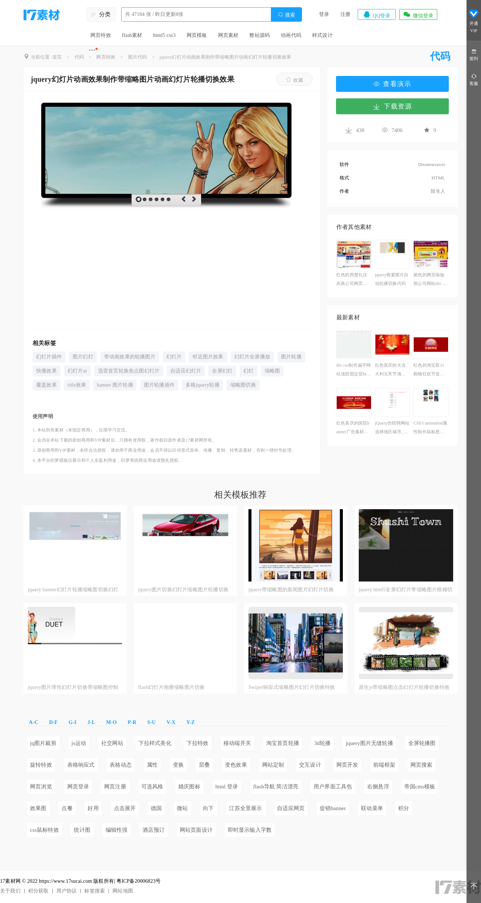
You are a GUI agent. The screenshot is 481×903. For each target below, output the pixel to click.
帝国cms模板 (419, 786)
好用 (93, 808)
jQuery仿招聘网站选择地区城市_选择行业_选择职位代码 (392, 428)
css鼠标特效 (44, 830)
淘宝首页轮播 (282, 743)
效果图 (38, 808)
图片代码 (137, 57)
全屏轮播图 (422, 743)
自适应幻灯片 (185, 371)
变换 (178, 765)
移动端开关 (237, 743)
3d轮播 (322, 743)
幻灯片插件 (49, 356)
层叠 (204, 765)
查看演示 (392, 84)
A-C (33, 722)
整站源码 (259, 35)
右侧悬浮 (378, 786)
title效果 (77, 385)
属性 (152, 765)
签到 (473, 54)
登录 (324, 14)
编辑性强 (117, 830)
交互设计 (310, 765)
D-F (53, 722)
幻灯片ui (77, 371)
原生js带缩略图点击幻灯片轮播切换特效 (404, 687)
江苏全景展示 (245, 808)
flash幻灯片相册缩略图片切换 (171, 687)
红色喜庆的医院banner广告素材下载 (353, 428)
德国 (156, 808)
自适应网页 (291, 808)
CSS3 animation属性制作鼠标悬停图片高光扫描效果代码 (430, 428)
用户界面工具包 (333, 786)
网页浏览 (41, 786)
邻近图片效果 (207, 356)
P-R (132, 722)
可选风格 (152, 786)
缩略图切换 (243, 385)
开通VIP (473, 21)
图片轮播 (291, 356)
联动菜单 (372, 808)
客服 (473, 79)
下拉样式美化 (155, 743)
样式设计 (322, 35)
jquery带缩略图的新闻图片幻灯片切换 (291, 589)
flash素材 (132, 35)
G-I (73, 722)
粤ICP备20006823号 (138, 881)
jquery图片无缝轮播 (369, 743)
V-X (171, 722)
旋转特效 (41, 765)
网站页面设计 (196, 830)
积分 (403, 808)
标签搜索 (94, 891)
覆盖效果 (46, 385)
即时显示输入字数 (250, 830)
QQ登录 (376, 14)
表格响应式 (81, 765)
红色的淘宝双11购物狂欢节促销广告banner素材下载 (430, 370)
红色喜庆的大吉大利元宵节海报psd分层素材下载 (392, 370)
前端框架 (384, 765)
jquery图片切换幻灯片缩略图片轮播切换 (183, 589)
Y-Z (190, 722)
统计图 (82, 830)
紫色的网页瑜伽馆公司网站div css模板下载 (430, 280)
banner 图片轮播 (115, 385)
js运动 (79, 743)
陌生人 (438, 191)
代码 (79, 57)
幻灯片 (174, 356)
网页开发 (347, 765)
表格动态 (121, 765)
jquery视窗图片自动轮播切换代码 (392, 279)
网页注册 (115, 786)
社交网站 (112, 743)
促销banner (333, 808)
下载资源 (392, 106)
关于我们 (10, 891)
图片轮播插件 (159, 385)
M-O (111, 722)
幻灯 (248, 371)
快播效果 (46, 371)
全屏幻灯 (222, 371)
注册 (345, 14)
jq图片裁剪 (43, 743)
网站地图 (122, 891)
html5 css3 (164, 35)
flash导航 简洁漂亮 (275, 786)
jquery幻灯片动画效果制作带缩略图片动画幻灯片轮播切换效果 (225, 57)
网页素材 (228, 35)
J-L (91, 722)
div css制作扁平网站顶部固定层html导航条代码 (353, 370)
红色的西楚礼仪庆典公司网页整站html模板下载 (351, 280)
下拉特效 (198, 743)
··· (92, 50)
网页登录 (78, 786)
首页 (57, 57)
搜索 (286, 15)
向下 (208, 808)
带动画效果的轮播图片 (130, 356)
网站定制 (273, 765)
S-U (151, 722)
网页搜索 (421, 765)
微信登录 (418, 14)
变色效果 (236, 765)
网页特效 (100, 35)
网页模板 (197, 35)
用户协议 (66, 891)
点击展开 (125, 808)
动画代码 (291, 35)
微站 (182, 808)
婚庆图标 (189, 786)
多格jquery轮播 (203, 385)
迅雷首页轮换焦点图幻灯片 (128, 371)
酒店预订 (153, 830)
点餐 (66, 808)
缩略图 (272, 371)
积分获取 (38, 891)
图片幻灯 (83, 356)
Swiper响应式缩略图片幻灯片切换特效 (291, 687)
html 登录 (227, 786)
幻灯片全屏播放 (252, 356)
